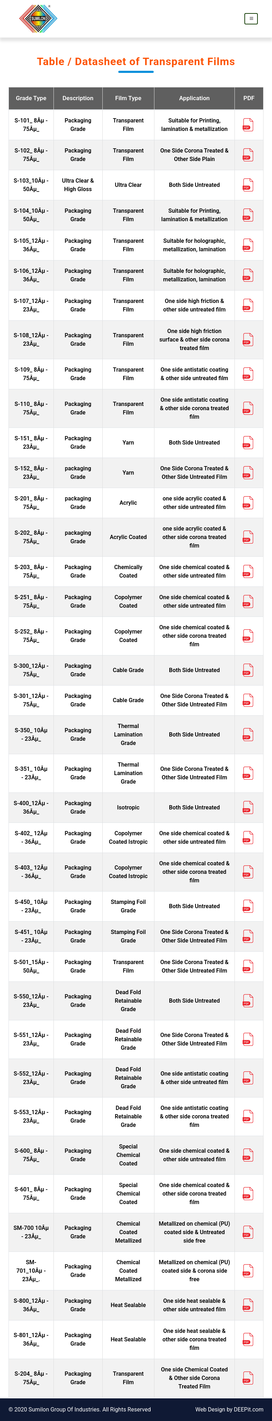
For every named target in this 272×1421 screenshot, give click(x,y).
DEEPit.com (249, 1409)
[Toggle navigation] (251, 18)
